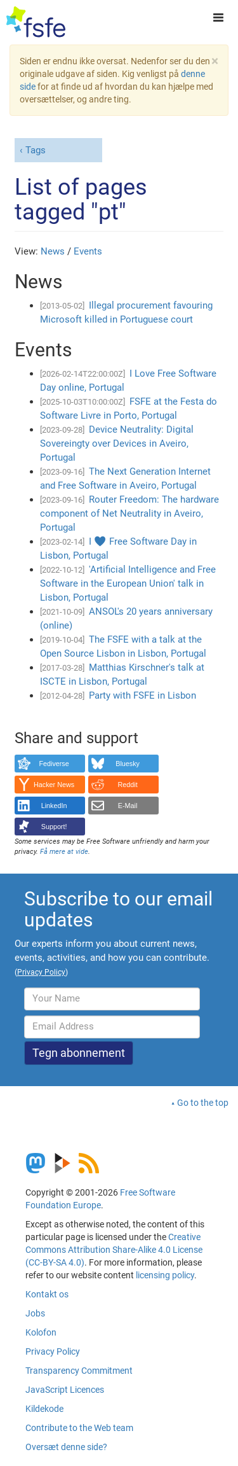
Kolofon (40, 1332)
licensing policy (165, 1275)
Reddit (128, 784)
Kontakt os (47, 1294)
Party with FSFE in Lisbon (142, 695)
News (53, 251)
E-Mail (128, 805)
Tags (35, 150)
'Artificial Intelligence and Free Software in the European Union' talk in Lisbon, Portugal (128, 583)
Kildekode (44, 1409)
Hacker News (54, 784)
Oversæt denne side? (66, 1447)
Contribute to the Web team (79, 1428)
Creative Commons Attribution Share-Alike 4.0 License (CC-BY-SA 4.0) (113, 1249)
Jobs (35, 1313)
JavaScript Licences (64, 1390)
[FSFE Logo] (35, 22)
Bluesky (128, 763)
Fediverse (54, 763)
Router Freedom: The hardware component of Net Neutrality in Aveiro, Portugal (129, 513)
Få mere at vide (64, 852)
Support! (54, 826)
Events (88, 251)
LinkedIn (54, 805)
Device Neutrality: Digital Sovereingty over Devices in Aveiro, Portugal (117, 443)
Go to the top (202, 1103)
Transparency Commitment (79, 1370)
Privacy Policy (52, 1351)
